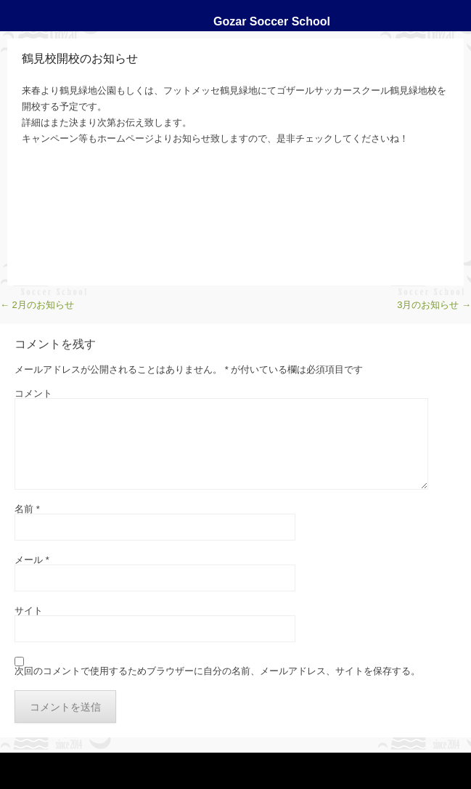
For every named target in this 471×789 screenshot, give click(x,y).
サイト (29, 610)
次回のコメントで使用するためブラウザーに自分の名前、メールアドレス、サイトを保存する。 (217, 670)
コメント (33, 393)
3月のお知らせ (434, 304)
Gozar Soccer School (271, 21)
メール (32, 559)
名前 (27, 508)
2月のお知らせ (37, 304)
